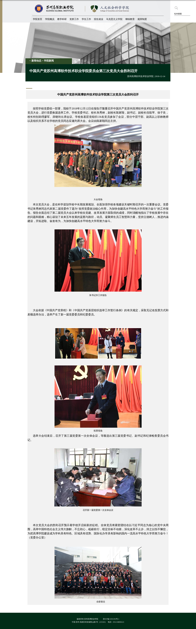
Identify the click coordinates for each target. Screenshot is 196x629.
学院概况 (49, 19)
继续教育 (130, 19)
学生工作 (86, 19)
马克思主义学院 (114, 19)
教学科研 (62, 19)
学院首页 (37, 19)
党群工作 (74, 19)
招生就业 (98, 19)
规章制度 (142, 19)
